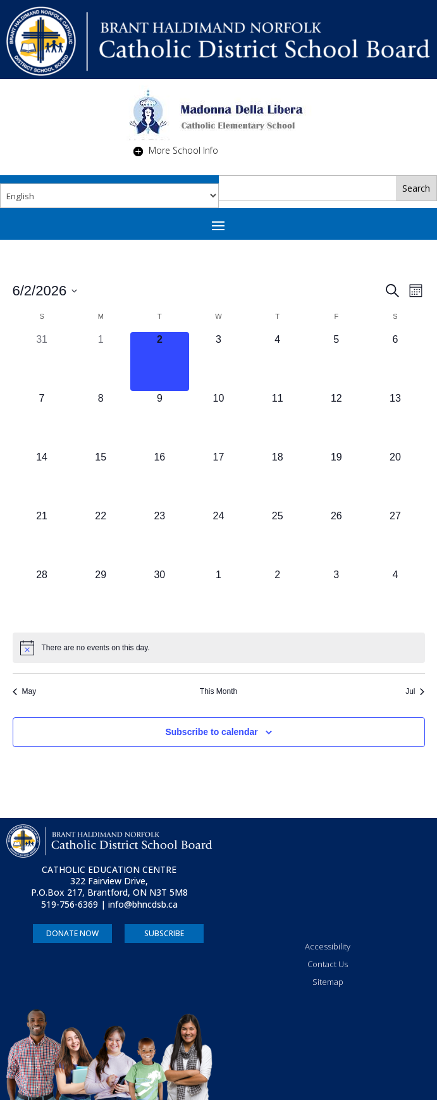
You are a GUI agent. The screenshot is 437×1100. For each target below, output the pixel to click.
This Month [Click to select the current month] (218, 691)
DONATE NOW (72, 933)
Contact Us (327, 964)
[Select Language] (109, 195)
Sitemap (327, 981)
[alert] (219, 648)
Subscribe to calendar (211, 732)
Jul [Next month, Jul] (414, 691)
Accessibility (327, 946)
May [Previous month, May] (25, 691)
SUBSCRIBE (164, 933)
